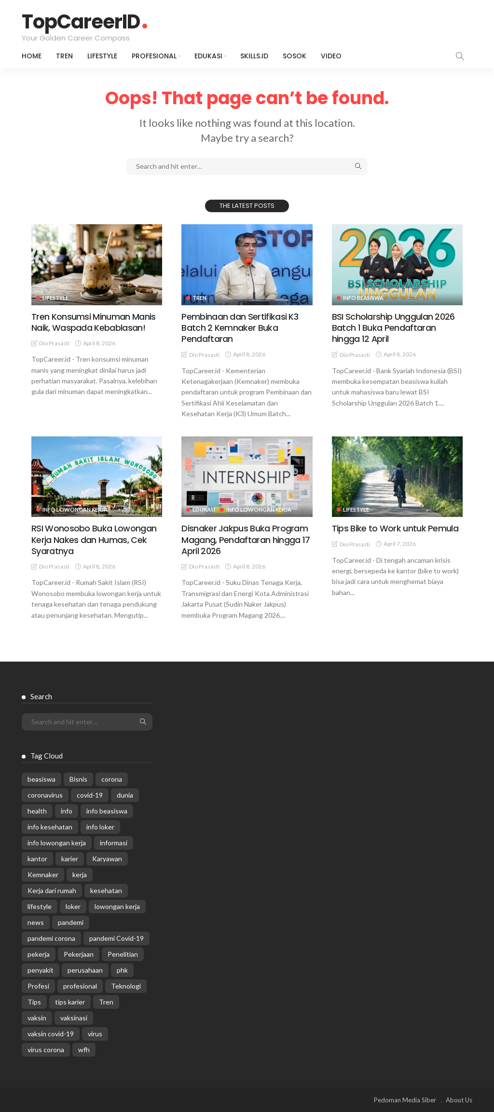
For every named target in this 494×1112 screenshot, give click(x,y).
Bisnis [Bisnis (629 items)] (78, 779)
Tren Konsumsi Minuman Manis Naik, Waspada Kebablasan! (93, 322)
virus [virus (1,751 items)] (95, 1034)
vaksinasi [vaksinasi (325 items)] (73, 1018)
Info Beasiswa (363, 297)
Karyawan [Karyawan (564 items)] (107, 858)
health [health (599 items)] (37, 811)
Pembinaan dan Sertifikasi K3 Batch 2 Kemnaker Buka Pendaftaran (239, 328)
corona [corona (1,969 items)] (111, 779)
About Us (459, 1100)
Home (31, 56)
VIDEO (331, 56)
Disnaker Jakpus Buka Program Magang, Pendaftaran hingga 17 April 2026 (245, 539)
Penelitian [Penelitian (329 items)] (123, 954)
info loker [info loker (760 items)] (100, 827)
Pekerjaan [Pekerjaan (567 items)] (79, 954)
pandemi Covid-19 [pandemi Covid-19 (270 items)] (116, 938)
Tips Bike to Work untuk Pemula (395, 528)
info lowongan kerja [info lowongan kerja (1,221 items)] (56, 843)
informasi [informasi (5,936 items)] (113, 843)
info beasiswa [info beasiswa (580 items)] (106, 811)
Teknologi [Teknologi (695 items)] (126, 986)
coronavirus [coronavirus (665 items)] (45, 795)
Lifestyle (102, 56)
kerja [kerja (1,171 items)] (79, 874)
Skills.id (254, 56)
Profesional (154, 56)
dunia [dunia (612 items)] (125, 795)
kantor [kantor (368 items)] (37, 858)
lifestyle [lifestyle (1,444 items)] (39, 906)
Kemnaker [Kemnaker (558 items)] (42, 874)
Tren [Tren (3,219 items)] (106, 1002)
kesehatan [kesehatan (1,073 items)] (106, 890)
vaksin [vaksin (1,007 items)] (36, 1018)
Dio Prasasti (54, 343)
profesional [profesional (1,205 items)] (80, 986)
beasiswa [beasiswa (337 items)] (41, 779)
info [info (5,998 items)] (66, 811)
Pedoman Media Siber (405, 1100)
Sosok (294, 56)
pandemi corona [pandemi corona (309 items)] (51, 938)
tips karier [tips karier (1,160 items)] (70, 1002)
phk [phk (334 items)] (122, 970)
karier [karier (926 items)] (69, 858)
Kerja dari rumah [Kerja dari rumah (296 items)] (51, 890)
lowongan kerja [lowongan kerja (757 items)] (117, 906)
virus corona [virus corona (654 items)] (45, 1049)
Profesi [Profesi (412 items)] (38, 986)
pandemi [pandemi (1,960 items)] (70, 922)
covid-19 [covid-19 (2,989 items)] (90, 795)
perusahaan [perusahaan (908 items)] (85, 970)
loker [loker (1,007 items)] (73, 906)
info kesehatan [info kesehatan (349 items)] (49, 827)
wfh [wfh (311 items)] (84, 1049)
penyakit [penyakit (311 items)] (40, 970)
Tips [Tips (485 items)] (34, 1002)
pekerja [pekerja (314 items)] (38, 954)
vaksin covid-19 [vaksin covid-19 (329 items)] (50, 1034)
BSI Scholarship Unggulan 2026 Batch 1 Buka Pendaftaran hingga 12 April (393, 328)
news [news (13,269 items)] (35, 922)
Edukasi (208, 56)
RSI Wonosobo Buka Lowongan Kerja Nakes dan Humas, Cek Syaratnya (93, 539)
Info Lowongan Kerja (75, 509)
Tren (64, 56)
